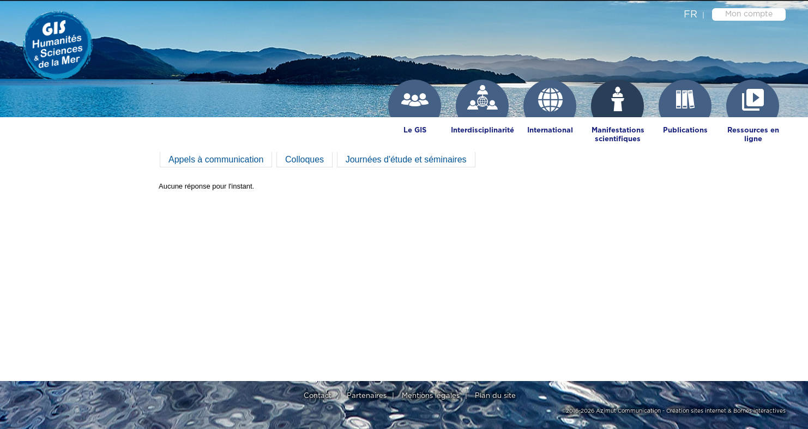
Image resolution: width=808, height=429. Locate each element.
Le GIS (414, 130)
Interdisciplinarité (482, 130)
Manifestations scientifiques (618, 135)
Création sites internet (696, 411)
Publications (685, 130)
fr (690, 15)
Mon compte (749, 14)
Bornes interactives (759, 411)
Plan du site (495, 396)
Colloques (304, 159)
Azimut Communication (628, 411)
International (550, 130)
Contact (317, 396)
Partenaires (367, 396)
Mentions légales (431, 396)
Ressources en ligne (753, 135)
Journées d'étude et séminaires (406, 159)
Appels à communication (215, 159)
